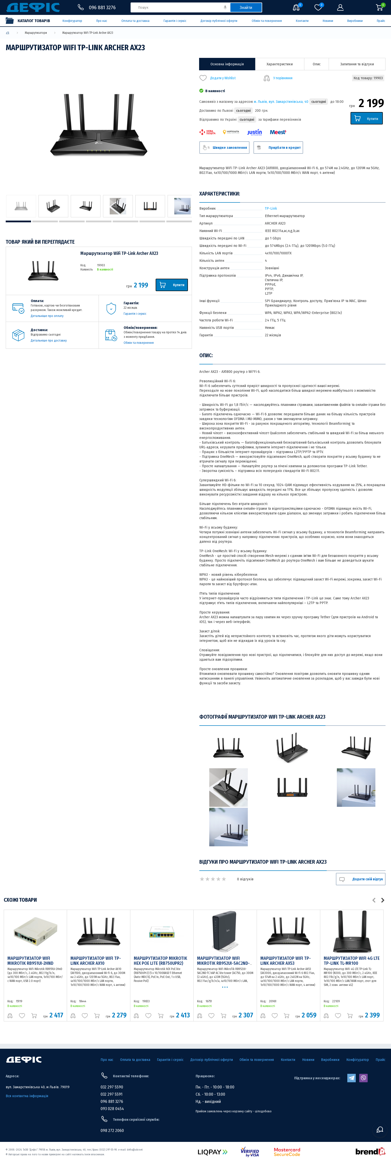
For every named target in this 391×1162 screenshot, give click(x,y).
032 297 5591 (111, 1094)
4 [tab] (98, 221)
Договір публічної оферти (219, 21)
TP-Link (271, 208)
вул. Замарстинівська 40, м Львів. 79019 (38, 1087)
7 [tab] (179, 221)
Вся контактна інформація (27, 1096)
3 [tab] (72, 221)
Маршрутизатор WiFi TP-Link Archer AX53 (285, 961)
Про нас (101, 21)
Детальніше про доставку (49, 340)
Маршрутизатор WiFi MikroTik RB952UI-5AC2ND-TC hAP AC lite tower (223, 963)
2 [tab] (45, 221)
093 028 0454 (112, 1108)
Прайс (381, 21)
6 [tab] (152, 221)
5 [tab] (125, 221)
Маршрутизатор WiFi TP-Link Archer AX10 (96, 961)
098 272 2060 (112, 1130)
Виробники (355, 21)
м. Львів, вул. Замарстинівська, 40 (281, 101)
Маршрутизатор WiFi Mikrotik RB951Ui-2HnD (30, 961)
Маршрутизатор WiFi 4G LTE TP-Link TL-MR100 (352, 961)
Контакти (302, 21)
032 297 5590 (112, 1087)
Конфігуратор (72, 21)
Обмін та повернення (267, 21)
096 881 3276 (112, 1101)
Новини (328, 21)
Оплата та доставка (135, 21)
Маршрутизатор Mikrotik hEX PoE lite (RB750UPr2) (160, 961)
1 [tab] (18, 221)
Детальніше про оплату (47, 316)
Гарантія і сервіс (175, 21)
